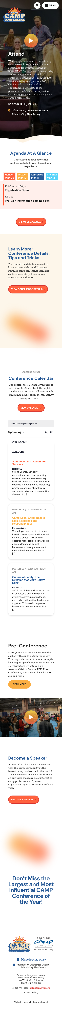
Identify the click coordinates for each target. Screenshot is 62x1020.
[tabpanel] (31, 195)
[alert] (31, 423)
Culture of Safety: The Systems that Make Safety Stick (28, 580)
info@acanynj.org (40, 987)
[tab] (9, 176)
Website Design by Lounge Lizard (31, 1002)
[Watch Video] (31, 717)
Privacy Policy (31, 992)
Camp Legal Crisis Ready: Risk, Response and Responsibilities (28, 520)
